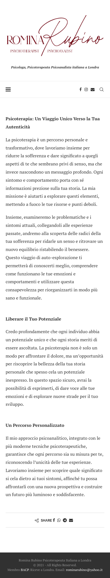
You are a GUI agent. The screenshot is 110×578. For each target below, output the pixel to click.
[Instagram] (86, 89)
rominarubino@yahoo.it (84, 570)
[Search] (101, 89)
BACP (25, 570)
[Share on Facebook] (54, 520)
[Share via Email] (71, 520)
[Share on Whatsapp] (59, 520)
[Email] (93, 89)
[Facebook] (80, 89)
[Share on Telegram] (65, 520)
